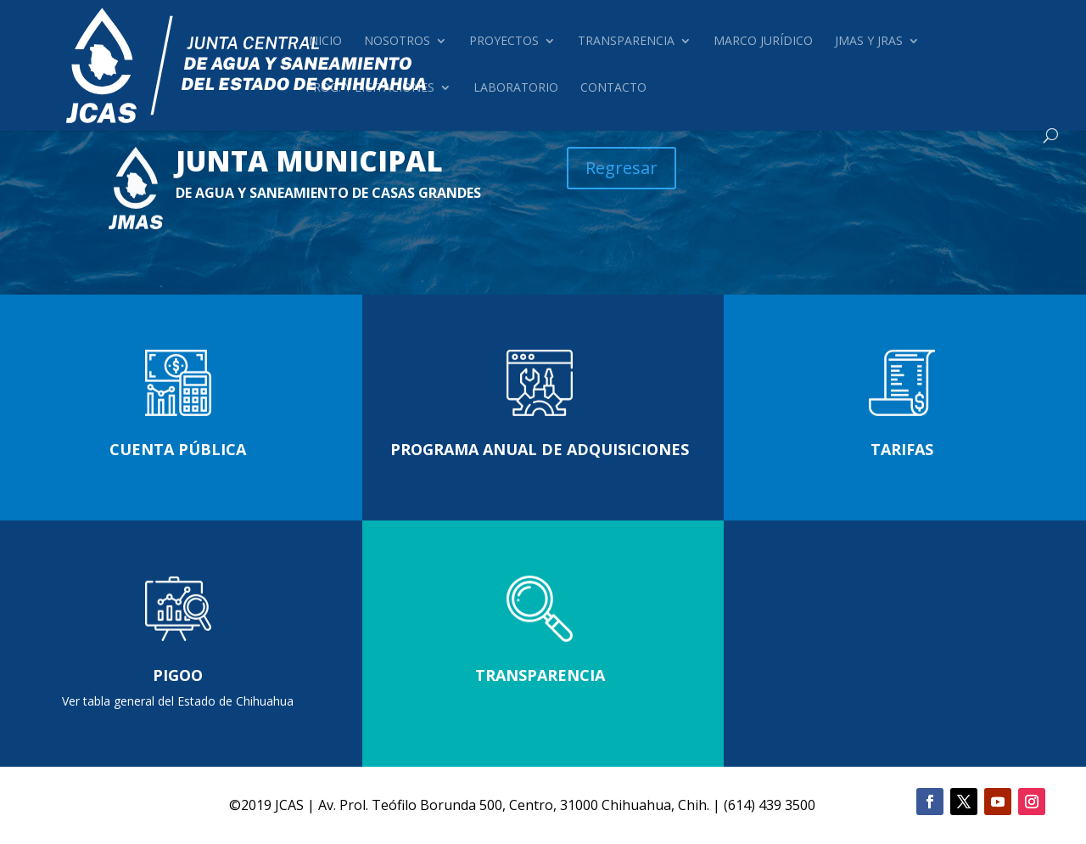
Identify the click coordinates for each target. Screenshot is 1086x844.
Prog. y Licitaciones (369, 88)
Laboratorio (515, 88)
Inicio (323, 41)
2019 (256, 805)
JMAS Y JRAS (869, 41)
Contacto (613, 88)
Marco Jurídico (763, 41)
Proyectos (504, 41)
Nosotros (397, 41)
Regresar (621, 167)
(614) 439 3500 (769, 805)
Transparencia (626, 41)
